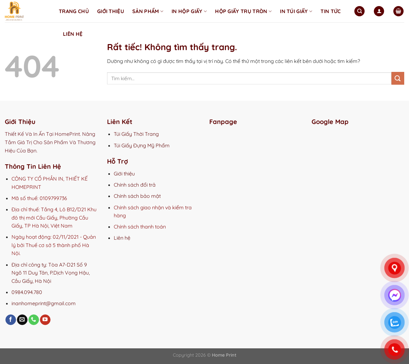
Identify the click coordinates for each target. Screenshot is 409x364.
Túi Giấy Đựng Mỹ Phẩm (142, 145)
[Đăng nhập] (379, 11)
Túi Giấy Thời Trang (136, 134)
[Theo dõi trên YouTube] (45, 319)
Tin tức (330, 11)
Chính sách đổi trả (135, 185)
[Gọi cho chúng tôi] (33, 319)
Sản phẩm (147, 11)
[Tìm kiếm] (359, 11)
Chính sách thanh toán (140, 226)
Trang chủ (74, 11)
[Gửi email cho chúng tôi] (22, 319)
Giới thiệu (110, 11)
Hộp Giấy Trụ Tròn (243, 11)
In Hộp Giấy (189, 11)
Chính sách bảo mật (137, 196)
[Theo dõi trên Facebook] (10, 319)
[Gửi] (397, 78)
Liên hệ (72, 34)
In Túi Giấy (296, 11)
